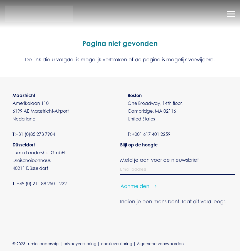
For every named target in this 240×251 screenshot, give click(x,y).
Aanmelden (134, 186)
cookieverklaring (116, 244)
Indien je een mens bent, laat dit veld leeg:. (173, 202)
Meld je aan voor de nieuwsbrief (159, 160)
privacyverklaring (79, 244)
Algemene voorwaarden (160, 244)
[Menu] (231, 14)
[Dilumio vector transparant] (39, 14)
